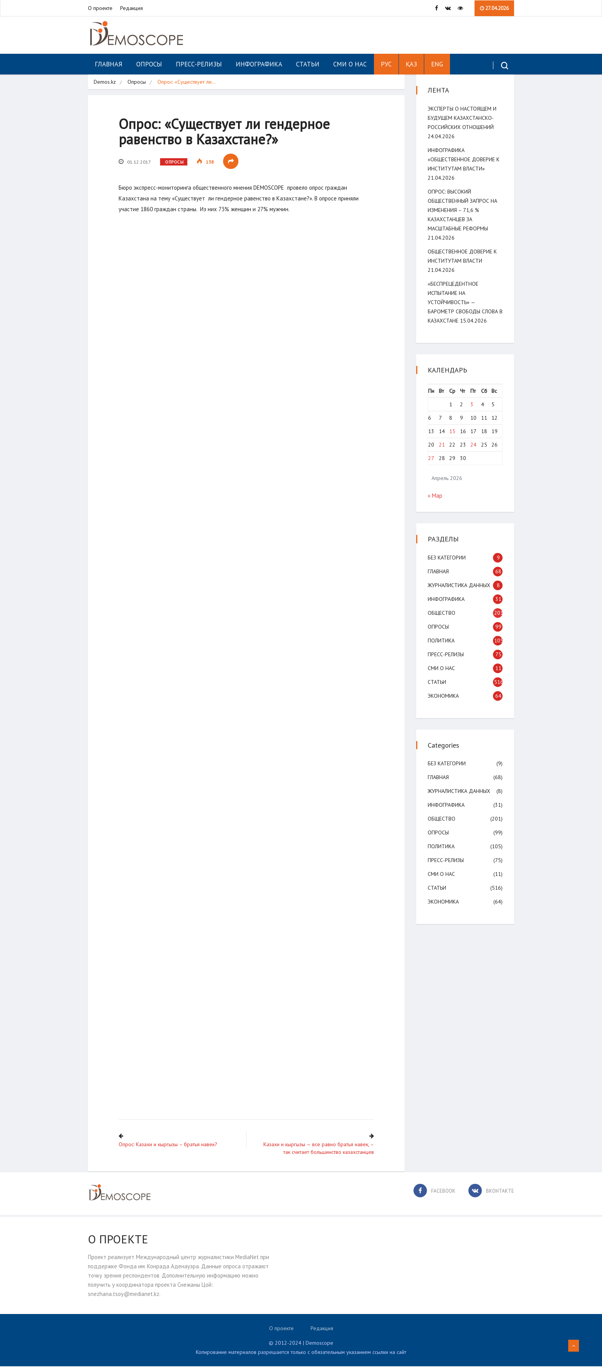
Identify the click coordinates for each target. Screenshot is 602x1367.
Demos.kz (105, 81)
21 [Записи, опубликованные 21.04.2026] (442, 444)
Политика (441, 640)
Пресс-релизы (199, 64)
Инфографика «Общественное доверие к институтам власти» (463, 159)
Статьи (307, 64)
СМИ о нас (350, 64)
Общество (441, 612)
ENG (437, 64)
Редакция (131, 8)
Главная (108, 64)
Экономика (443, 695)
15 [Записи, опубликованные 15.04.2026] (452, 431)
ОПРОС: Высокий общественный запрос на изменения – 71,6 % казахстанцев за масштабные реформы (462, 210)
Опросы (149, 64)
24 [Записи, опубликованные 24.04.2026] (473, 444)
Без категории (447, 557)
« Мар (435, 495)
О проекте (100, 8)
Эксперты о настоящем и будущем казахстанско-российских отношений (462, 118)
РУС (386, 64)
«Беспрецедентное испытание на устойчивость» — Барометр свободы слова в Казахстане (465, 302)
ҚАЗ (411, 64)
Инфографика (259, 64)
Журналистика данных (459, 585)
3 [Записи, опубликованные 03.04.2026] (471, 404)
